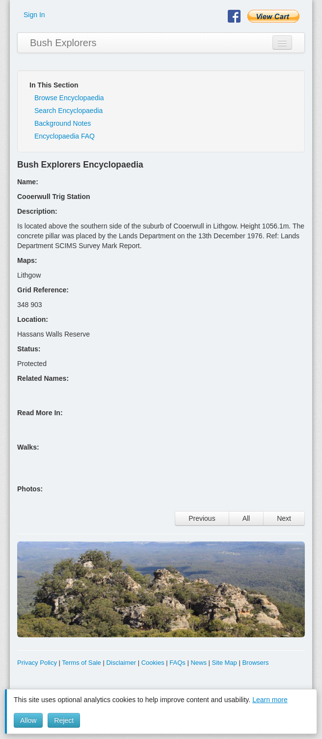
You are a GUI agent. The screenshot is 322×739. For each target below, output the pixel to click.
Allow (28, 720)
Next (284, 518)
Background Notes (62, 123)
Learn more (270, 700)
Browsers (255, 662)
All (246, 518)
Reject (64, 720)
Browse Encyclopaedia (69, 98)
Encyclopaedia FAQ (64, 136)
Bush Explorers (63, 42)
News (198, 662)
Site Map (224, 662)
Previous (201, 518)
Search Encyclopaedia (68, 110)
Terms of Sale (81, 662)
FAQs (177, 662)
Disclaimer (121, 662)
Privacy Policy (37, 662)
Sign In (34, 15)
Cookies (152, 662)
